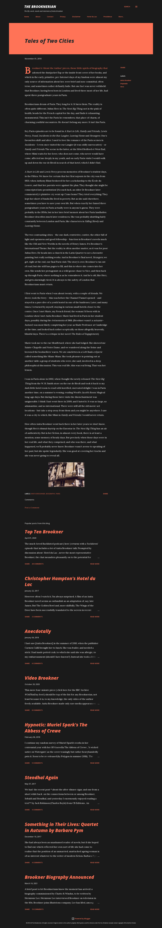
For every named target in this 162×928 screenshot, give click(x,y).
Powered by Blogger (81, 919)
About (38, 17)
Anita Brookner (125, 80)
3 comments (37, 617)
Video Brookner (41, 678)
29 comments (37, 564)
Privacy (63, 17)
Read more (94, 564)
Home (26, 17)
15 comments (37, 909)
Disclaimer (76, 17)
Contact (50, 17)
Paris (122, 87)
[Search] (127, 6)
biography (124, 83)
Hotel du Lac (92, 17)
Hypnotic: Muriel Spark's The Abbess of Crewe (56, 728)
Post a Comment (32, 507)
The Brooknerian (40, 6)
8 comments (37, 710)
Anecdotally (38, 631)
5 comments (37, 763)
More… (121, 17)
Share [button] (122, 67)
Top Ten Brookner (44, 532)
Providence (108, 17)
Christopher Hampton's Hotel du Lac (60, 581)
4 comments (37, 810)
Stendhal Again (41, 777)
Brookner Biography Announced (59, 877)
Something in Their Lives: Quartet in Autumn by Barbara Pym (61, 827)
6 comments (37, 663)
